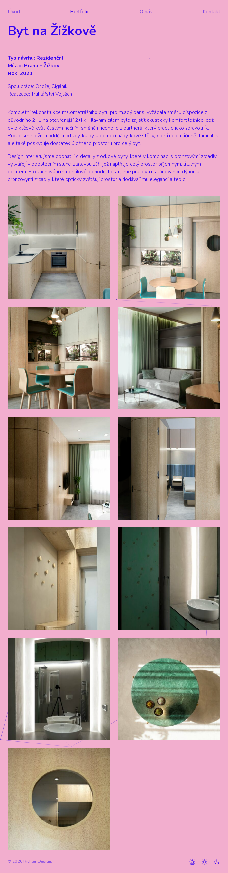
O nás (146, 11)
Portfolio (80, 11)
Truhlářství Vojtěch (51, 94)
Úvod (14, 11)
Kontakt (211, 11)
